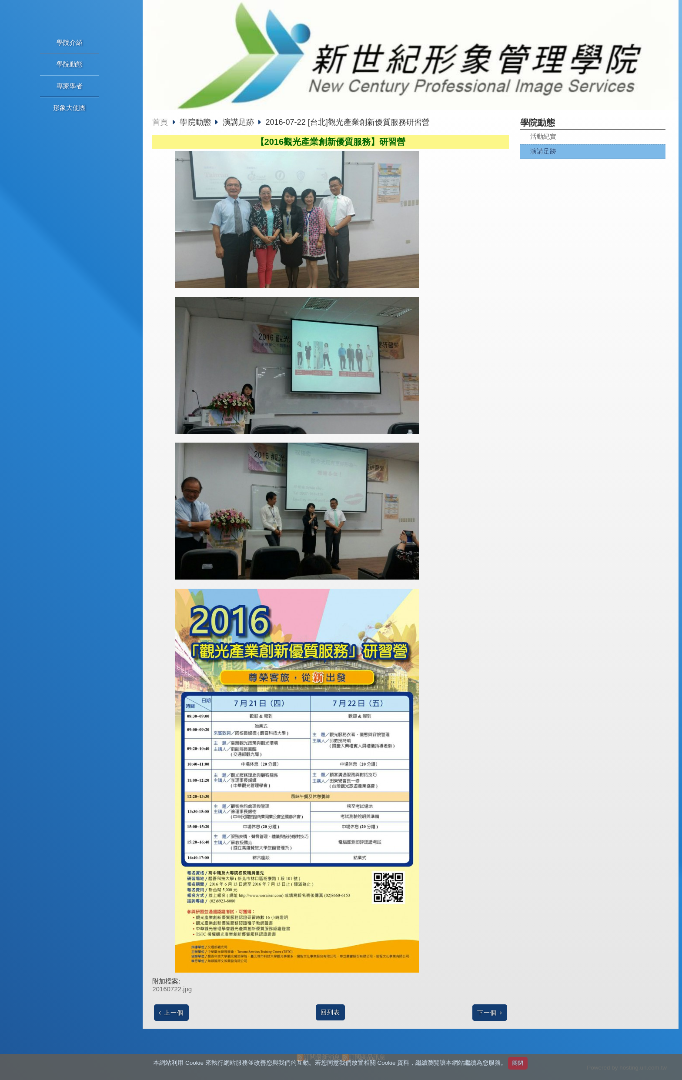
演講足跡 (543, 151)
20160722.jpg (172, 989)
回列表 (330, 1012)
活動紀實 (543, 136)
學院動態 (196, 122)
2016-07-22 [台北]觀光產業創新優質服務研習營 (348, 122)
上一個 (174, 1013)
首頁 (160, 122)
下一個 (487, 1013)
